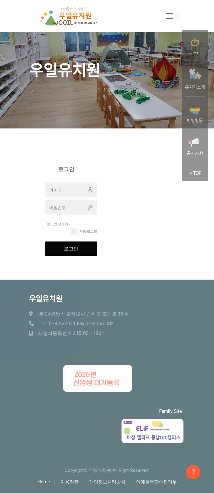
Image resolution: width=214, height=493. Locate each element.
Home (43, 481)
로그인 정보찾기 (59, 231)
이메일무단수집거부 (156, 481)
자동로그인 (88, 238)
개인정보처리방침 (107, 481)
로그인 (71, 256)
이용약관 (69, 481)
